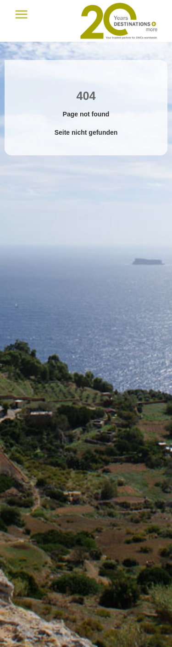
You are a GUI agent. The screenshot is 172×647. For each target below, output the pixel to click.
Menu (21, 14)
